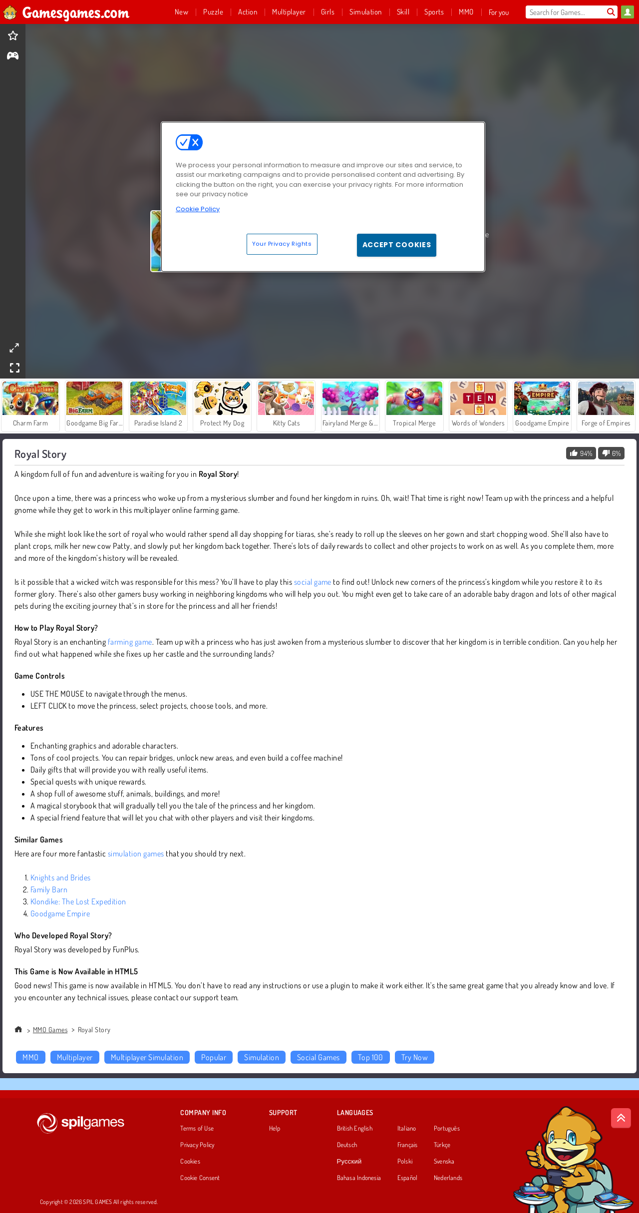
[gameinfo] (12, 56)
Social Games (318, 1057)
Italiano (406, 1128)
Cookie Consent (200, 1178)
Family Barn (48, 889)
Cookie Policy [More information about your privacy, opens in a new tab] (198, 209)
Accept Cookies (396, 245)
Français (407, 1145)
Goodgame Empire (60, 913)
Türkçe (442, 1145)
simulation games (136, 853)
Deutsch (347, 1145)
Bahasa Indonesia (359, 1178)
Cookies (190, 1161)
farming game (130, 642)
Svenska (444, 1161)
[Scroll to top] (621, 1118)
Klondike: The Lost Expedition (78, 901)
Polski (404, 1161)
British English (354, 1128)
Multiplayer (75, 1057)
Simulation (261, 1057)
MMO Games (50, 1029)
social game (312, 582)
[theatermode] (14, 348)
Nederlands (448, 1178)
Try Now (414, 1057)
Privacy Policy (197, 1145)
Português (447, 1128)
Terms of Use (197, 1128)
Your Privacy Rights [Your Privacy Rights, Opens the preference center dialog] (282, 244)
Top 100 (370, 1057)
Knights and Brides (60, 877)
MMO (30, 1057)
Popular (213, 1057)
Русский (349, 1161)
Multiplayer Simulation (147, 1057)
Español (407, 1178)
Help (275, 1128)
